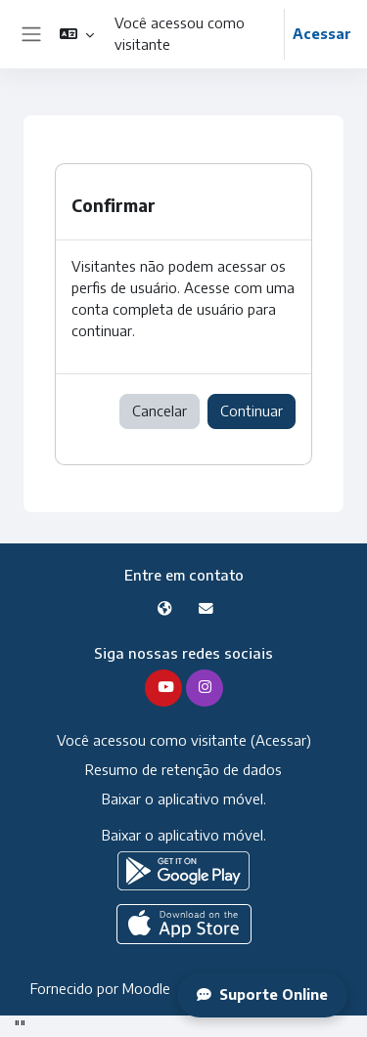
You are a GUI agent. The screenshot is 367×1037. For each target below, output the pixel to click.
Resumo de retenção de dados (183, 769)
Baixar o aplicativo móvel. (184, 798)
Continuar (251, 410)
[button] (77, 34)
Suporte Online (262, 994)
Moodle (146, 988)
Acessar (322, 33)
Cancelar (159, 410)
